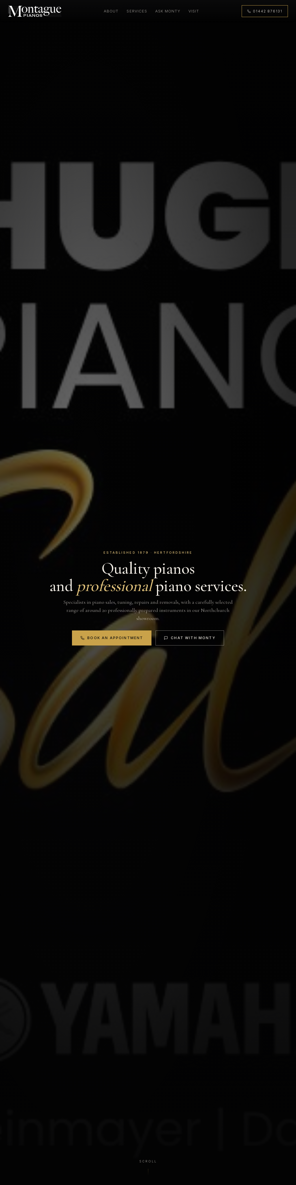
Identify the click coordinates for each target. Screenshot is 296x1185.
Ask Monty (167, 11)
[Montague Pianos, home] (35, 11)
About (111, 11)
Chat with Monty (189, 638)
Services (137, 11)
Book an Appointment (111, 638)
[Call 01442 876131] (265, 11)
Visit (193, 11)
